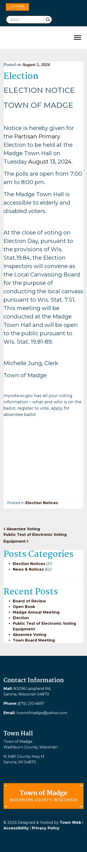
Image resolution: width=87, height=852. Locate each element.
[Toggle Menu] (77, 37)
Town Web (70, 822)
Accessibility (16, 828)
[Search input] (27, 19)
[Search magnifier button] (48, 19)
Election (21, 618)
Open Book (24, 606)
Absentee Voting (21, 529)
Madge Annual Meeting (36, 612)
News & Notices (28, 569)
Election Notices (42, 503)
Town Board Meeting (34, 640)
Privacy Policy (46, 828)
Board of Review (29, 601)
